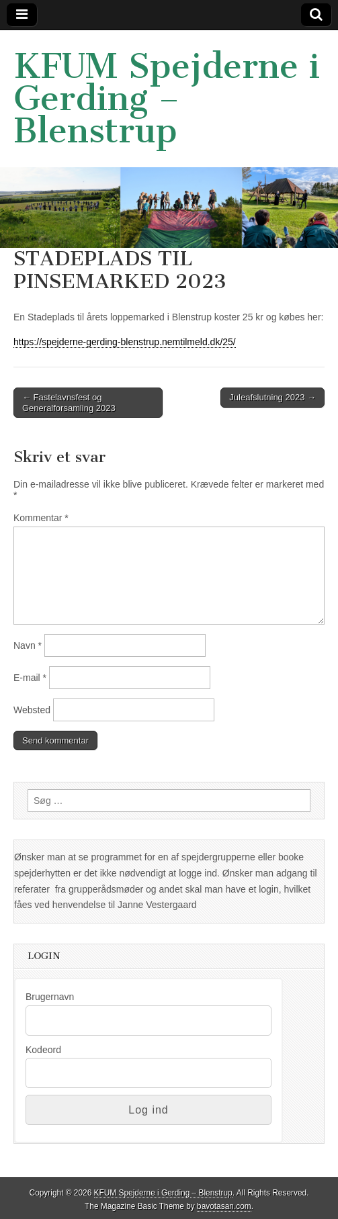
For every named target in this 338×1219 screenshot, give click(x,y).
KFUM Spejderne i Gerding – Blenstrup (166, 98)
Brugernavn (50, 996)
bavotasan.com (224, 1206)
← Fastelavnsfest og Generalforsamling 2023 (69, 402)
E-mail (29, 677)
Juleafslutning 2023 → (272, 397)
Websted (31, 710)
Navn (27, 645)
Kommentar (41, 517)
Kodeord (43, 1049)
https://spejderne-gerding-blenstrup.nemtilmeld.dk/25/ (124, 341)
